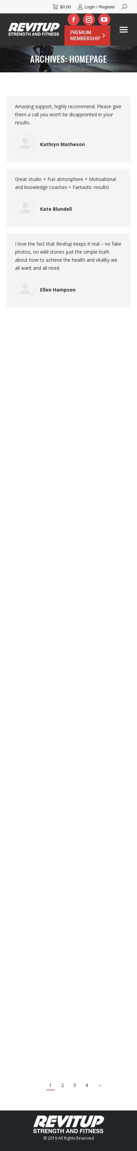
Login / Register (96, 7)
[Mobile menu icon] (123, 29)
